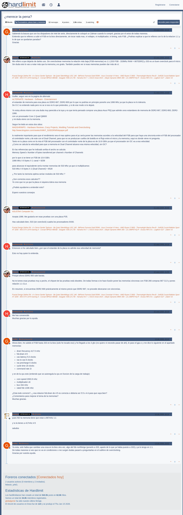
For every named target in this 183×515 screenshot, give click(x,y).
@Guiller (36, 58)
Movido (9, 22)
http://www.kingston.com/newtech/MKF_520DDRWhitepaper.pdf (40, 130)
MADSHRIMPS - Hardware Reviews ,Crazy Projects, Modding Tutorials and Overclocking (51, 127)
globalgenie (10, 501)
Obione (15, 58)
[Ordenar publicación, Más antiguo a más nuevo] (154, 22)
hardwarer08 (17, 93)
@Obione (23, 30)
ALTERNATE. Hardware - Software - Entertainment (34, 99)
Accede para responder (168, 22)
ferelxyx (15, 414)
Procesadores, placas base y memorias (30, 22)
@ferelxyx (24, 444)
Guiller (15, 30)
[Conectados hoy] (50, 477)
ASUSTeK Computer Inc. (23, 211)
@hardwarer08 (38, 208)
